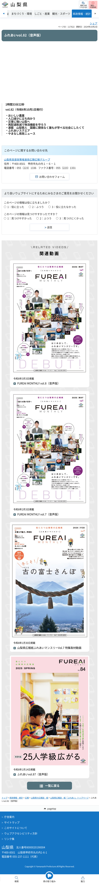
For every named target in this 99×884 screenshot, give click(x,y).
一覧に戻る (52, 785)
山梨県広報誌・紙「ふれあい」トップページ (69, 797)
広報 (27, 797)
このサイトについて (15, 828)
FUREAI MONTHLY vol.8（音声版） (38, 383)
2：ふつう (38, 207)
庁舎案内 (9, 817)
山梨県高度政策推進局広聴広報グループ (27, 159)
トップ (4, 797)
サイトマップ (12, 822)
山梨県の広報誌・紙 (39, 797)
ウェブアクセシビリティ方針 (20, 833)
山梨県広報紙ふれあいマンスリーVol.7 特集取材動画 (49, 648)
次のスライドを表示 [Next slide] (95, 14)
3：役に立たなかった (64, 207)
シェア (93, 23)
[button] (83, 5)
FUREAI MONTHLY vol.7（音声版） (38, 514)
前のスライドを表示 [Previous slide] (3, 14)
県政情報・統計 (16, 797)
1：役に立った (15, 207)
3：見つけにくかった (71, 218)
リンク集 (9, 839)
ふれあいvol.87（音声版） (33, 774)
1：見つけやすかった (19, 218)
